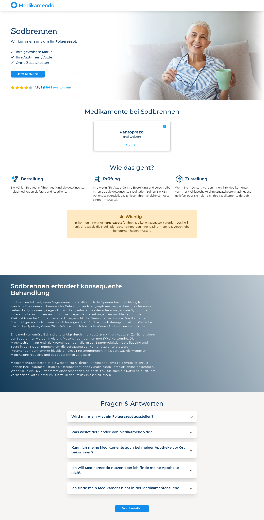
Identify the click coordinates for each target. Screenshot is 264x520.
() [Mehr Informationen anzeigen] (57, 87)
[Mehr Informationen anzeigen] (164, 126)
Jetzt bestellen (28, 74)
